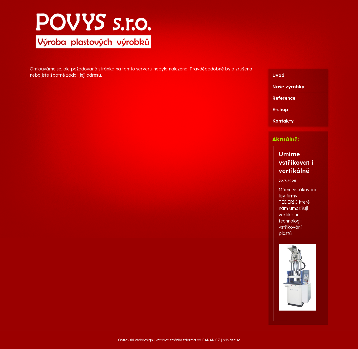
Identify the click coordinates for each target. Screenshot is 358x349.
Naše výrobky (288, 87)
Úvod (278, 75)
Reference (283, 98)
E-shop (280, 109)
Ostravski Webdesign (136, 340)
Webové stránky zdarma (176, 340)
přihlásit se (231, 340)
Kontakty (283, 121)
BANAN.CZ (211, 340)
